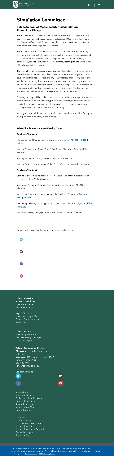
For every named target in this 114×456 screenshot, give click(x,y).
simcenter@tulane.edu (27, 365)
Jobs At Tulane (23, 420)
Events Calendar (24, 410)
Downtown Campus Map (27, 316)
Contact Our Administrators (28, 319)
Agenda (74, 140)
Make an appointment (26, 334)
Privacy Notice (31, 453)
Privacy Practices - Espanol (30, 429)
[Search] (89, 6)
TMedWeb (21, 417)
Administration (23, 395)
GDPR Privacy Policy (47, 453)
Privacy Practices (25, 426)
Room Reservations (26, 404)
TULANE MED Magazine (28, 423)
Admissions (22, 392)
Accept (97, 451)
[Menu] (99, 5)
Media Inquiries (22, 322)
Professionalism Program (29, 398)
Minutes (21, 143)
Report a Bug (23, 435)
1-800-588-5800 (25, 340)
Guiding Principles (25, 401)
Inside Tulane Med (25, 407)
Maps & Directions (24, 313)
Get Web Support (25, 432)
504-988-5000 (36, 337)
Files (83, 140)
